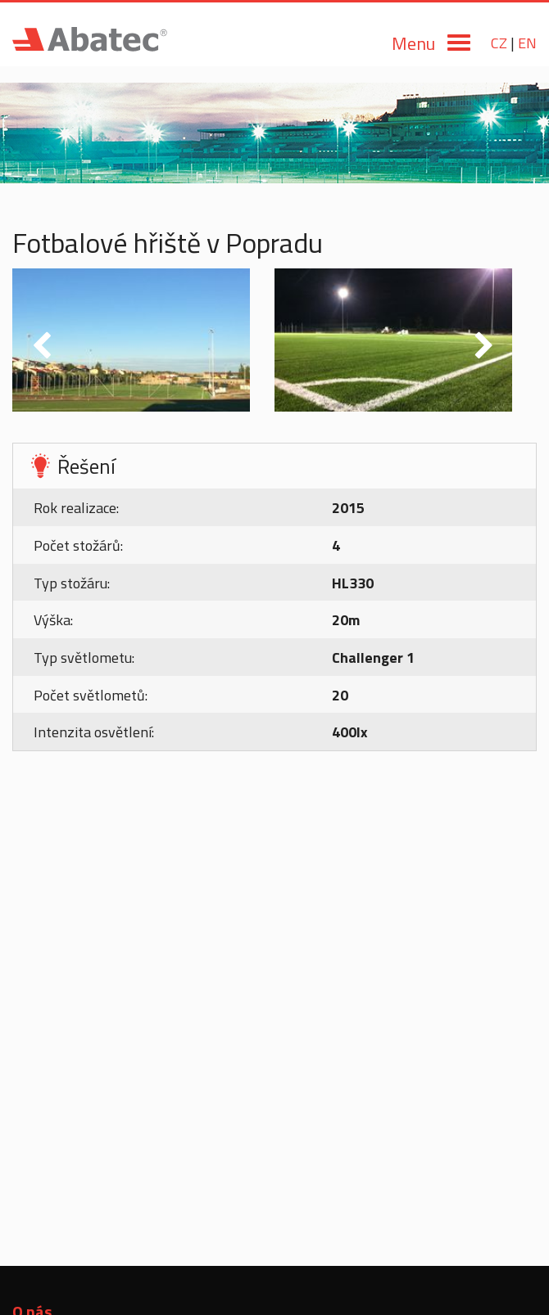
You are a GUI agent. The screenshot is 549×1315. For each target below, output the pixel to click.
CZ (499, 43)
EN (527, 43)
